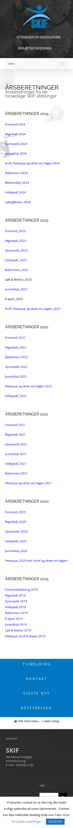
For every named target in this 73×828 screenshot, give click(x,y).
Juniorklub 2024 (16, 153)
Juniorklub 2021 (16, 454)
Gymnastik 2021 (16, 444)
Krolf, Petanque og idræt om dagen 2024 (32, 163)
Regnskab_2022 (15, 347)
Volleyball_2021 (15, 464)
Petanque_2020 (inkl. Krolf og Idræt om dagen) (36, 560)
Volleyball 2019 (15, 607)
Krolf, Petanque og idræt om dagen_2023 (32, 309)
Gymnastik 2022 (16, 367)
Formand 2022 (15, 338)
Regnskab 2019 (15, 595)
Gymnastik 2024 (16, 144)
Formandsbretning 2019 (21, 589)
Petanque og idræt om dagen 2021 (28, 483)
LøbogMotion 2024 (18, 202)
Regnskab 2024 (15, 134)
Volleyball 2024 (15, 192)
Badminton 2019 (16, 613)
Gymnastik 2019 (16, 601)
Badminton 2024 (16, 173)
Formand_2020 (15, 512)
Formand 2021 (15, 425)
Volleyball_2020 (15, 541)
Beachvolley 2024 (17, 183)
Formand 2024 (15, 124)
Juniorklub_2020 (16, 551)
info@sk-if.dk (24, 765)
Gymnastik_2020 (16, 531)
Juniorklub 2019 (16, 624)
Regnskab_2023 (15, 241)
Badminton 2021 (16, 473)
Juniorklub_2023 (16, 289)
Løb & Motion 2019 (18, 630)
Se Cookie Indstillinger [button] (26, 821)
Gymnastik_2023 (16, 250)
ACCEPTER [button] (55, 821)
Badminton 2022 (16, 357)
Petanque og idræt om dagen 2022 (28, 386)
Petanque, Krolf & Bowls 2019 (25, 636)
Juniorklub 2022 (16, 376)
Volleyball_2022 (15, 396)
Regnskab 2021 (15, 434)
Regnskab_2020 (15, 522)
